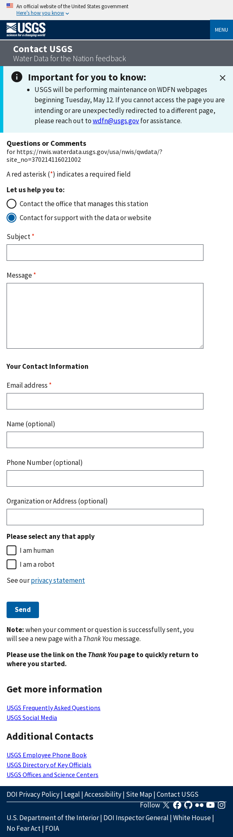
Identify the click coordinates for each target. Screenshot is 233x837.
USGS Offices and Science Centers (52, 774)
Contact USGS (178, 794)
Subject (20, 236)
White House (192, 817)
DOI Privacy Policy (33, 794)
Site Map (139, 794)
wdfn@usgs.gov (116, 120)
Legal (72, 794)
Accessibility (103, 794)
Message (21, 275)
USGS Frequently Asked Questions (54, 708)
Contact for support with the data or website (85, 217)
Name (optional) (31, 423)
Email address (29, 385)
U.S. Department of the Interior (53, 817)
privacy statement (58, 580)
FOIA (52, 828)
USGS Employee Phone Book (47, 755)
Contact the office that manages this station (84, 203)
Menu (221, 29)
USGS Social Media (32, 717)
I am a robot (37, 564)
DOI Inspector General (136, 817)
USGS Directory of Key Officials (49, 765)
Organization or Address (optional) (57, 501)
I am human (37, 550)
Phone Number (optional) (45, 462)
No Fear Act (24, 828)
